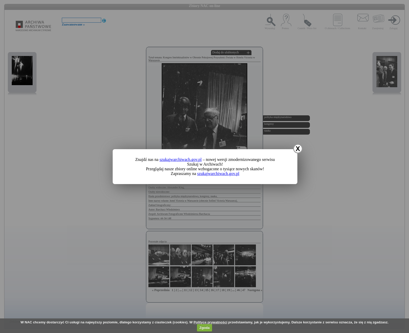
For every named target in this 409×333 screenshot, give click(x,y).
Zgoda (204, 328)
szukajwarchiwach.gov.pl (180, 159)
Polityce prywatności (210, 322)
